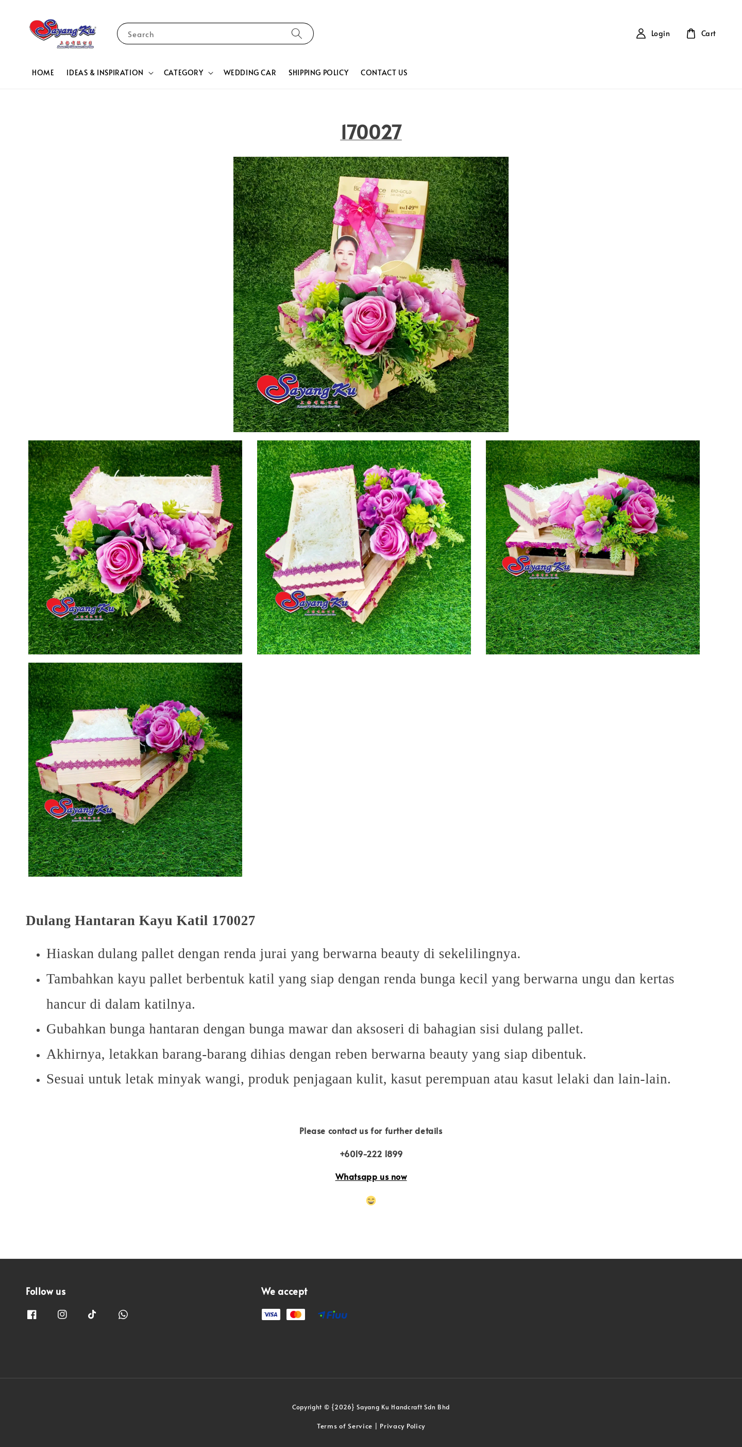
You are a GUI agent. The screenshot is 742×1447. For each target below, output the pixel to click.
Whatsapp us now (371, 1176)
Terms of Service (345, 1425)
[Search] (296, 33)
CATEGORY (184, 72)
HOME (43, 72)
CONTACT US (384, 72)
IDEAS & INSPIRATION (104, 72)
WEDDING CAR (250, 72)
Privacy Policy (402, 1425)
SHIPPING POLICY (318, 72)
